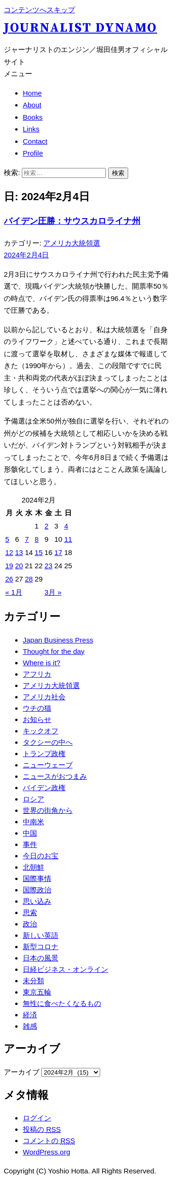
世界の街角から (48, 810)
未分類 (33, 981)
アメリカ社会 (44, 697)
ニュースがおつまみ (55, 776)
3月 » (53, 592)
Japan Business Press (58, 640)
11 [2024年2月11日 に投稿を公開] (68, 539)
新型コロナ (40, 947)
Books (33, 117)
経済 (30, 1015)
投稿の (42, 1129)
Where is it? (41, 663)
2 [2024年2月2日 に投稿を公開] (46, 526)
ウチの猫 (37, 708)
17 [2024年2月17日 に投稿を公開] (58, 552)
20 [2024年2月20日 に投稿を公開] (19, 566)
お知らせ (37, 719)
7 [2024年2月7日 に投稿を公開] (26, 539)
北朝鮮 (33, 867)
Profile (33, 153)
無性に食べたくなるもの (62, 1003)
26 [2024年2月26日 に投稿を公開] (9, 579)
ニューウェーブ (48, 765)
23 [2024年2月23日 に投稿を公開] (49, 566)
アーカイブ (21, 1072)
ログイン (37, 1118)
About (32, 105)
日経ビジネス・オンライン (65, 969)
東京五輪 (37, 992)
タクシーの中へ (48, 742)
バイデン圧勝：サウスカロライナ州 (72, 221)
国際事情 (37, 878)
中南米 (33, 822)
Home (32, 93)
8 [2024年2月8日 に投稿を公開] (36, 539)
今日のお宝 (40, 856)
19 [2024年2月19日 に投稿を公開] (9, 566)
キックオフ (40, 731)
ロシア (33, 799)
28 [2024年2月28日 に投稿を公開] (29, 579)
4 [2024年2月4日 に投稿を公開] (66, 526)
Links (31, 129)
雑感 (30, 1026)
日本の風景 (40, 958)
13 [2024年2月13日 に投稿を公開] (19, 552)
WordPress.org (46, 1152)
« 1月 (13, 592)
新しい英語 (40, 935)
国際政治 (37, 890)
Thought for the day (53, 651)
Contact (35, 141)
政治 (30, 924)
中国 (30, 833)
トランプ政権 (44, 753)
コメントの (49, 1141)
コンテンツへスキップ (39, 10)
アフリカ (37, 674)
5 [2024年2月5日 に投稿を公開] (7, 539)
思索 (30, 912)
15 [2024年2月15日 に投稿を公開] (39, 552)
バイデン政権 (44, 788)
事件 (30, 844)
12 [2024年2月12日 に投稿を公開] (9, 552)
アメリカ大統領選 (71, 243)
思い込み (37, 901)
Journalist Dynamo (80, 28)
